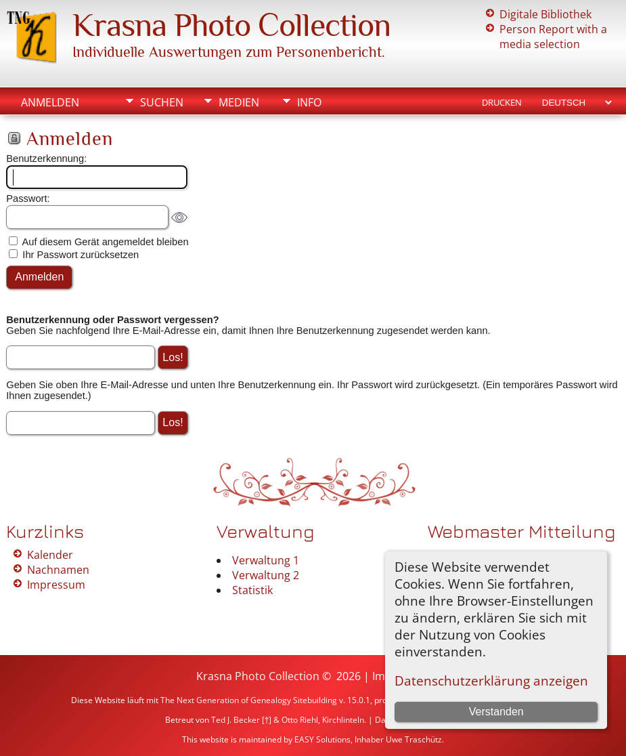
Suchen (161, 102)
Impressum (56, 584)
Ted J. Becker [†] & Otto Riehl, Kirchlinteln (288, 720)
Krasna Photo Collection (231, 25)
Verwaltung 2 (265, 575)
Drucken (502, 102)
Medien (239, 102)
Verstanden (496, 711)
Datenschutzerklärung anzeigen (491, 680)
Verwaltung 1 (265, 560)
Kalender (50, 554)
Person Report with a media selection (553, 36)
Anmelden (50, 102)
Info (309, 102)
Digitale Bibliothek (545, 14)
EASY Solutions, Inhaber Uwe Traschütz (368, 739)
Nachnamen (58, 569)
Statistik (252, 590)
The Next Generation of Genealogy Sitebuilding (248, 700)
